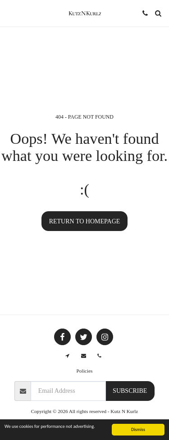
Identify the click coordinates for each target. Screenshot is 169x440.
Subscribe (130, 390)
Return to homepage (84, 221)
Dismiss (138, 430)
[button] (10, 13)
